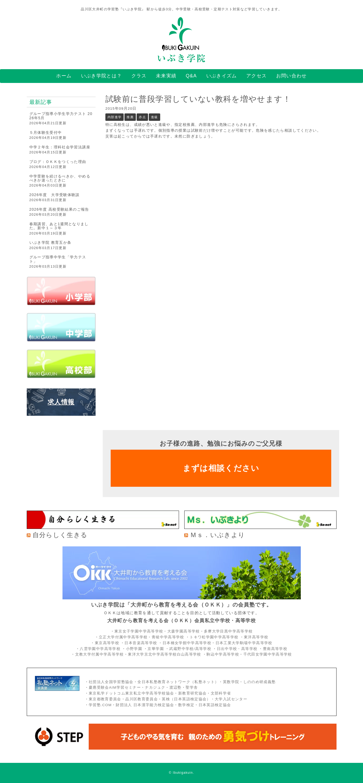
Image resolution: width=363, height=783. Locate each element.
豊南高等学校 (275, 649)
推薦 (130, 117)
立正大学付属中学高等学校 (123, 637)
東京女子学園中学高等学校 (138, 631)
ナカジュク (155, 687)
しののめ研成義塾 (259, 682)
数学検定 (186, 705)
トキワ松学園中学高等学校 (215, 637)
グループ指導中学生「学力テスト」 (57, 259)
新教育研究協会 (192, 693)
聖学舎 (192, 687)
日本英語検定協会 (215, 705)
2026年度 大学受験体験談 (54, 195)
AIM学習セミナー (125, 687)
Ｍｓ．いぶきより (217, 534)
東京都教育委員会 (105, 699)
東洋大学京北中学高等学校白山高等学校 (165, 654)
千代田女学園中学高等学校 (267, 654)
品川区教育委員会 (141, 699)
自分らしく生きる (60, 534)
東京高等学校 (107, 643)
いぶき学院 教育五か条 (50, 242)
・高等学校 (247, 649)
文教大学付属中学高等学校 (99, 654)
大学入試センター (231, 699)
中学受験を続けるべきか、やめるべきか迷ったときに (59, 178)
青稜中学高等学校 (168, 637)
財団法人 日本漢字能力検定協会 (145, 705)
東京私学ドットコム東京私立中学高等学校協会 (131, 693)
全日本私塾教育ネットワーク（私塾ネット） (178, 682)
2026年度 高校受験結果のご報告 (59, 209)
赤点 (142, 117)
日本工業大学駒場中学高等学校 (244, 643)
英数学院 (231, 682)
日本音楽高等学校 (140, 643)
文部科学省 (221, 693)
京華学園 (156, 649)
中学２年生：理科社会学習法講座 (59, 147)
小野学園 (134, 649)
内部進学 (114, 117)
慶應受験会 (99, 687)
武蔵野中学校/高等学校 (190, 649)
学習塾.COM (100, 705)
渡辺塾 (175, 687)
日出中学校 (227, 649)
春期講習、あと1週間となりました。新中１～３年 (59, 226)
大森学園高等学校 (183, 631)
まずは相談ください (221, 468)
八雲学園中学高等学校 (100, 649)
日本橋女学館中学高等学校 (187, 643)
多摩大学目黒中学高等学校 (228, 631)
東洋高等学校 (256, 637)
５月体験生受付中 (45, 132)
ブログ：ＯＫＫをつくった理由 (57, 162)
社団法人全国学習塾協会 (111, 682)
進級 (154, 117)
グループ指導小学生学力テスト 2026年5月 (61, 116)
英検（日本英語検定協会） (186, 699)
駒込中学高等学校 (223, 654)
